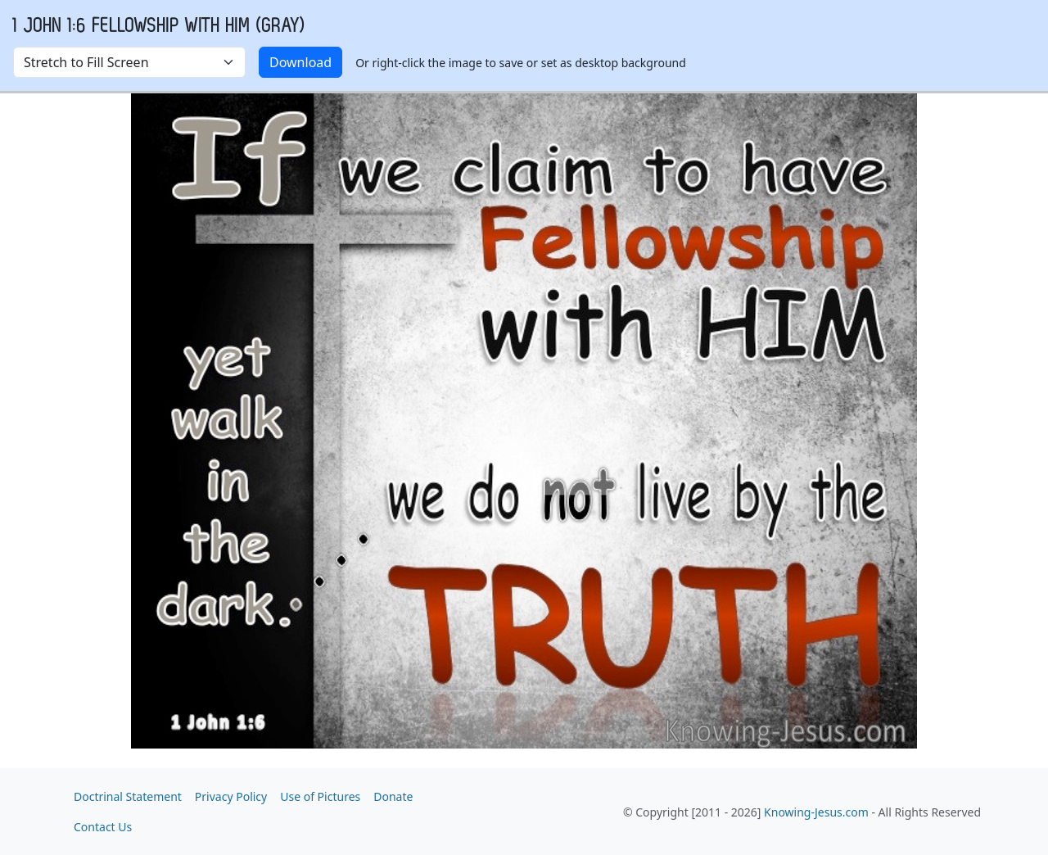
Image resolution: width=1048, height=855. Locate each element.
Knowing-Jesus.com (816, 812)
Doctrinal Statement (128, 796)
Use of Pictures (320, 796)
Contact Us (103, 827)
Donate (393, 796)
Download (300, 62)
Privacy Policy (231, 796)
